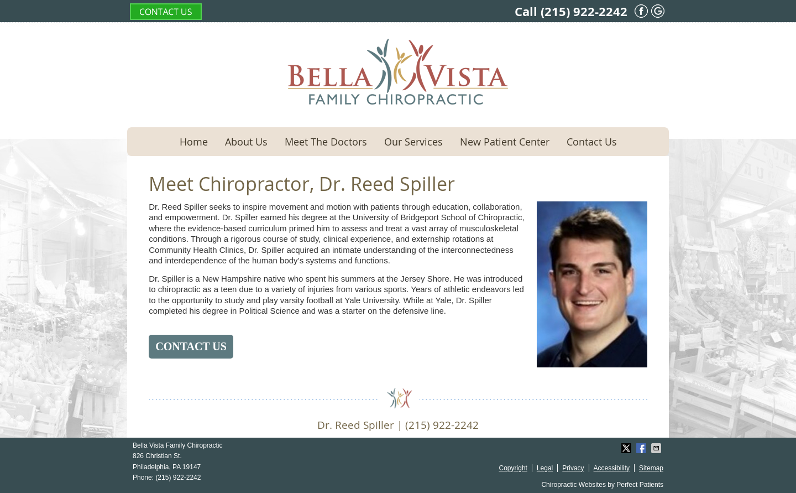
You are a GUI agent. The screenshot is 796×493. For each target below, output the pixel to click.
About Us (246, 141)
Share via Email (657, 448)
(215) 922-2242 (584, 11)
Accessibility (612, 468)
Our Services (413, 141)
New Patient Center (504, 141)
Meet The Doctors (326, 141)
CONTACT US (191, 346)
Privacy (573, 468)
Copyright (513, 468)
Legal (545, 468)
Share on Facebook (642, 448)
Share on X (627, 448)
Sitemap (651, 468)
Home (194, 141)
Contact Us (592, 141)
